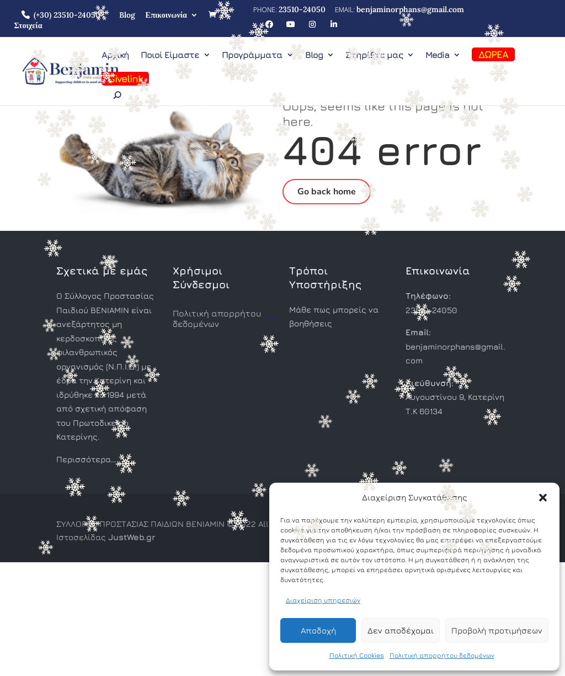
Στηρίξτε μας (374, 55)
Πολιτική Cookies (356, 655)
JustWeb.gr (131, 537)
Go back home (326, 192)
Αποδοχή (318, 630)
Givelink (125, 78)
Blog (127, 15)
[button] (542, 497)
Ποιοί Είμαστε (170, 55)
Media (437, 55)
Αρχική (115, 55)
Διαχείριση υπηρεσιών (323, 600)
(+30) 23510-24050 (67, 15)
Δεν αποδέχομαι (400, 630)
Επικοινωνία (166, 15)
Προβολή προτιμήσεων (496, 630)
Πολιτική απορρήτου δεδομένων (442, 655)
